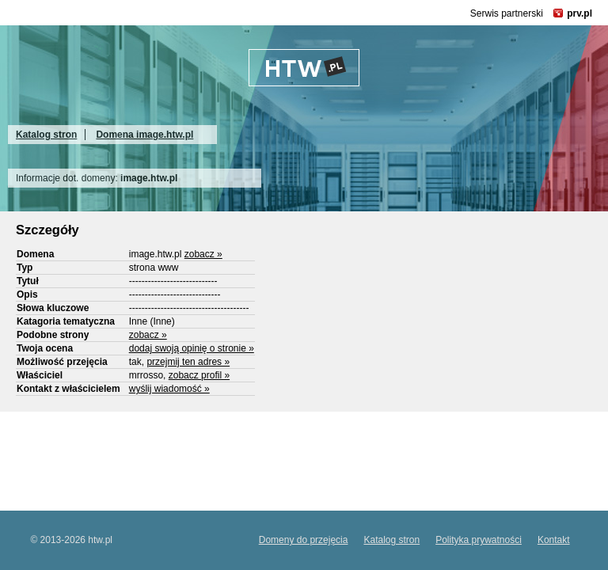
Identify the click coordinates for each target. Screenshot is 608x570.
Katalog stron (46, 134)
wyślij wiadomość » (169, 388)
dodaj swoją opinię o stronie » (191, 348)
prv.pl (579, 13)
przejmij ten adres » (188, 361)
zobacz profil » (199, 375)
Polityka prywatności (478, 539)
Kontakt (554, 539)
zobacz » (203, 254)
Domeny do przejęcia (303, 539)
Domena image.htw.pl (144, 134)
